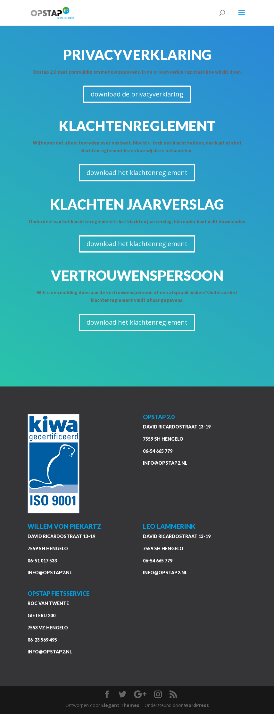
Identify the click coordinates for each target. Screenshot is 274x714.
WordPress (196, 705)
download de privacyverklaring (137, 94)
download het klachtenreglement (137, 172)
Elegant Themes (120, 705)
